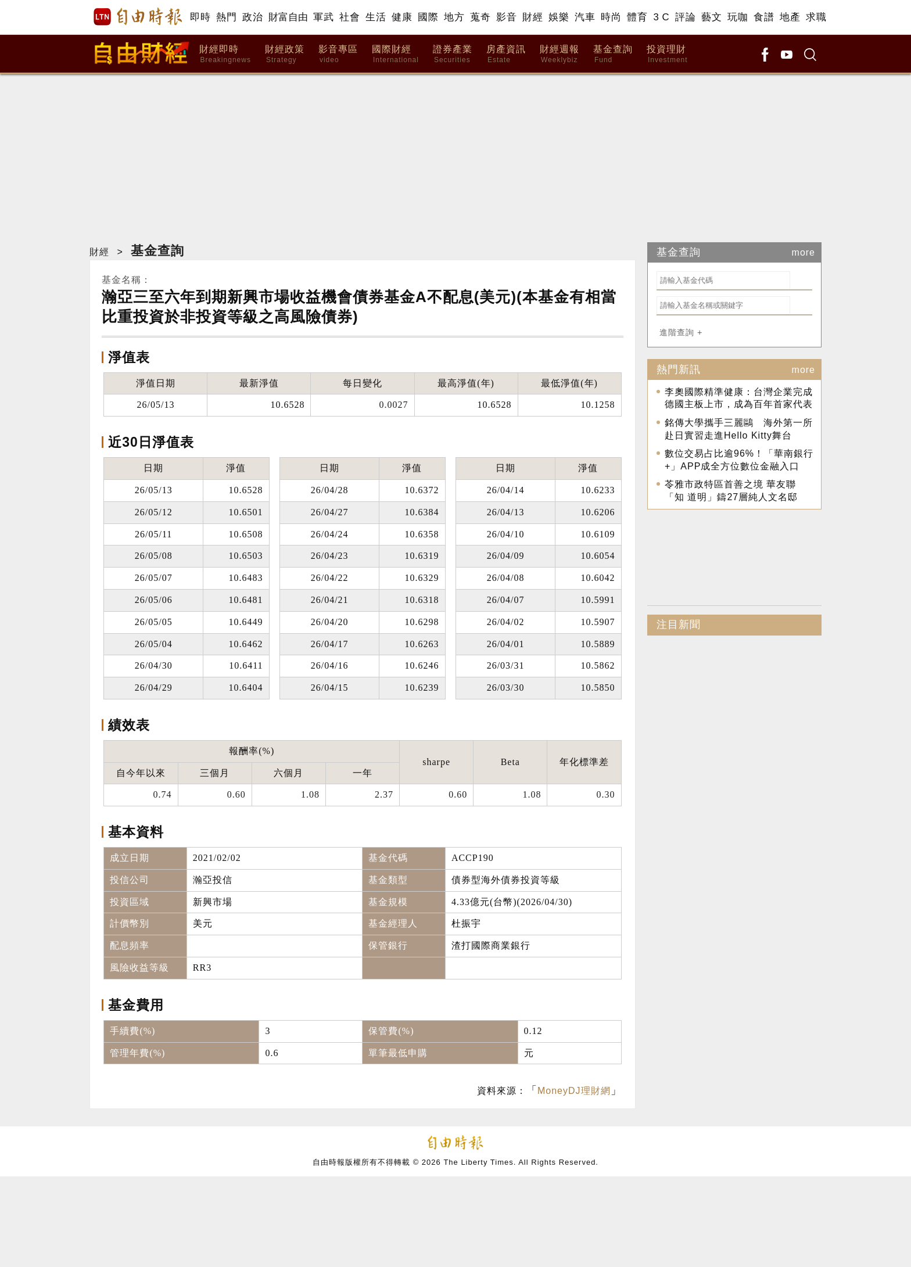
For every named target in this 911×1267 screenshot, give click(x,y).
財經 (532, 17)
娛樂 (558, 17)
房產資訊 (506, 54)
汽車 (585, 17)
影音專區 (338, 54)
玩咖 (737, 17)
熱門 (226, 17)
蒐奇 (480, 17)
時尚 (611, 17)
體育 (637, 17)
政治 (252, 17)
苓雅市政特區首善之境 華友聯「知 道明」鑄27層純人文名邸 (731, 490)
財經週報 (559, 54)
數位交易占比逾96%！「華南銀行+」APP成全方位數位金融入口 (739, 459)
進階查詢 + (680, 332)
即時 (200, 17)
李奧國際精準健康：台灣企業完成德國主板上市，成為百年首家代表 (739, 398)
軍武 (323, 17)
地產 (790, 17)
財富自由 (287, 17)
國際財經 (395, 54)
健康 (402, 17)
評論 (685, 17)
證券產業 (452, 54)
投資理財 (667, 54)
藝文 (711, 17)
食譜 (764, 17)
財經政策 (284, 54)
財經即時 (225, 54)
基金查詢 (613, 54)
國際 (428, 17)
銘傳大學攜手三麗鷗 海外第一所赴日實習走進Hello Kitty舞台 (739, 429)
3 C (661, 17)
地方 (454, 17)
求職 (816, 17)
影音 (506, 17)
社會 (349, 17)
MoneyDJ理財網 (574, 1091)
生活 (375, 17)
